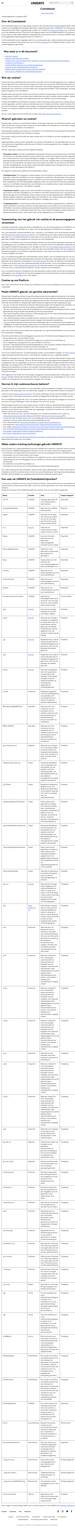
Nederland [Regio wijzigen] (53, 1519)
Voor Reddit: (8, 431)
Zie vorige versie (47, 13)
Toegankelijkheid (23, 1519)
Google (31, 527)
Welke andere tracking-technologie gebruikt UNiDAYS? (25, 69)
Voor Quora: (8, 433)
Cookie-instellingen (49, 1517)
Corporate (12, 1511)
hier (52, 377)
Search (72, 3)
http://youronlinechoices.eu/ (51, 416)
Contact (4, 1511)
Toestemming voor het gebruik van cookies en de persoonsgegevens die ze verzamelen (37, 61)
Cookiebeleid (36, 1517)
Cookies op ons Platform (14, 63)
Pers (20, 1511)
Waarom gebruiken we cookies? (17, 58)
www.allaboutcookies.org (51, 114)
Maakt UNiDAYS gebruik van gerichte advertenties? (24, 65)
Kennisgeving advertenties (39, 1519)
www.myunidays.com (59, 30)
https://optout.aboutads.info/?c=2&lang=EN (19, 416)
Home (37, 3)
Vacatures (27, 1511)
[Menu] (3, 3)
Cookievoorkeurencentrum (19, 235)
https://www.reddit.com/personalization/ (28, 431)
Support (10, 1517)
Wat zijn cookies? (11, 56)
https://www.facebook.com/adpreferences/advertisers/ (40, 422)
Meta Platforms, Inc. (32, 908)
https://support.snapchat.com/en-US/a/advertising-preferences (38, 424)
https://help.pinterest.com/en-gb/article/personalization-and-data (38, 429)
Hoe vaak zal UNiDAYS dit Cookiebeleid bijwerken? (23, 72)
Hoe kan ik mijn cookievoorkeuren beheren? (21, 67)
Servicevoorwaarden (22, 1517)
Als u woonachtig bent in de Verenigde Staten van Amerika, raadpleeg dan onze (31, 437)
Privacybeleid (44, 42)
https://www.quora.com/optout (24, 433)
